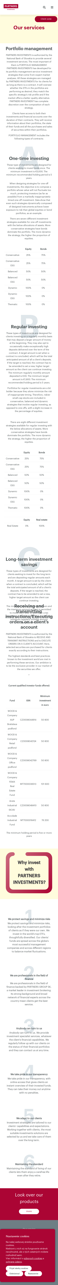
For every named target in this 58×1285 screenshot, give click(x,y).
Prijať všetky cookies (18, 1268)
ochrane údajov (14, 1262)
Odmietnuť (14, 1274)
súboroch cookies (33, 1258)
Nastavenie (33, 1274)
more (29, 1211)
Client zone (46, 19)
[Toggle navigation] (52, 7)
